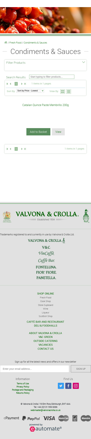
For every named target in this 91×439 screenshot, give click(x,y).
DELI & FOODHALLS (45, 325)
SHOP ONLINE (45, 293)
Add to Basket (38, 132)
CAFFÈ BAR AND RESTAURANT (45, 321)
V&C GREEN (46, 337)
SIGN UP (81, 368)
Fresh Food (15, 42)
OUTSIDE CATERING (45, 341)
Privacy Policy (22, 386)
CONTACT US (45, 348)
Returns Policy (23, 392)
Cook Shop (45, 301)
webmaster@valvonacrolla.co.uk (45, 410)
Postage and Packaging (23, 389)
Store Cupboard (45, 305)
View (58, 132)
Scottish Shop (45, 316)
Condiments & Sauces (35, 42)
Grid (62, 91)
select (42, 91)
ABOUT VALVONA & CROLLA (45, 333)
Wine (45, 308)
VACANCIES (46, 344)
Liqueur (45, 312)
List (68, 91)
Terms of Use (23, 383)
